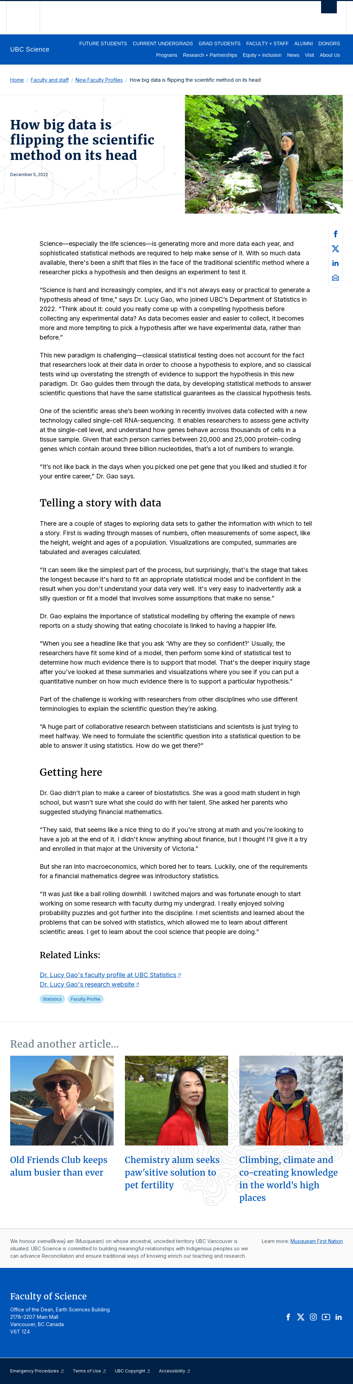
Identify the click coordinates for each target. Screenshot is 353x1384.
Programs (167, 55)
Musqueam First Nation (317, 1241)
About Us (330, 55)
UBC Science (29, 49)
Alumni (303, 43)
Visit (309, 55)
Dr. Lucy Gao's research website (87, 984)
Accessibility (175, 1370)
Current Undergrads (163, 43)
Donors (329, 43)
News (293, 55)
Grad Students (220, 43)
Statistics (52, 999)
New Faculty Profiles (99, 80)
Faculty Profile (85, 999)
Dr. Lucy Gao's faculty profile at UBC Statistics (108, 975)
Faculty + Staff (267, 43)
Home (17, 80)
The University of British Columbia (28, 17)
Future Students (103, 43)
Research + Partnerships (210, 55)
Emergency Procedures (37, 1370)
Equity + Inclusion (262, 55)
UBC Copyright (133, 1370)
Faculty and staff (50, 80)
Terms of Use (89, 1370)
